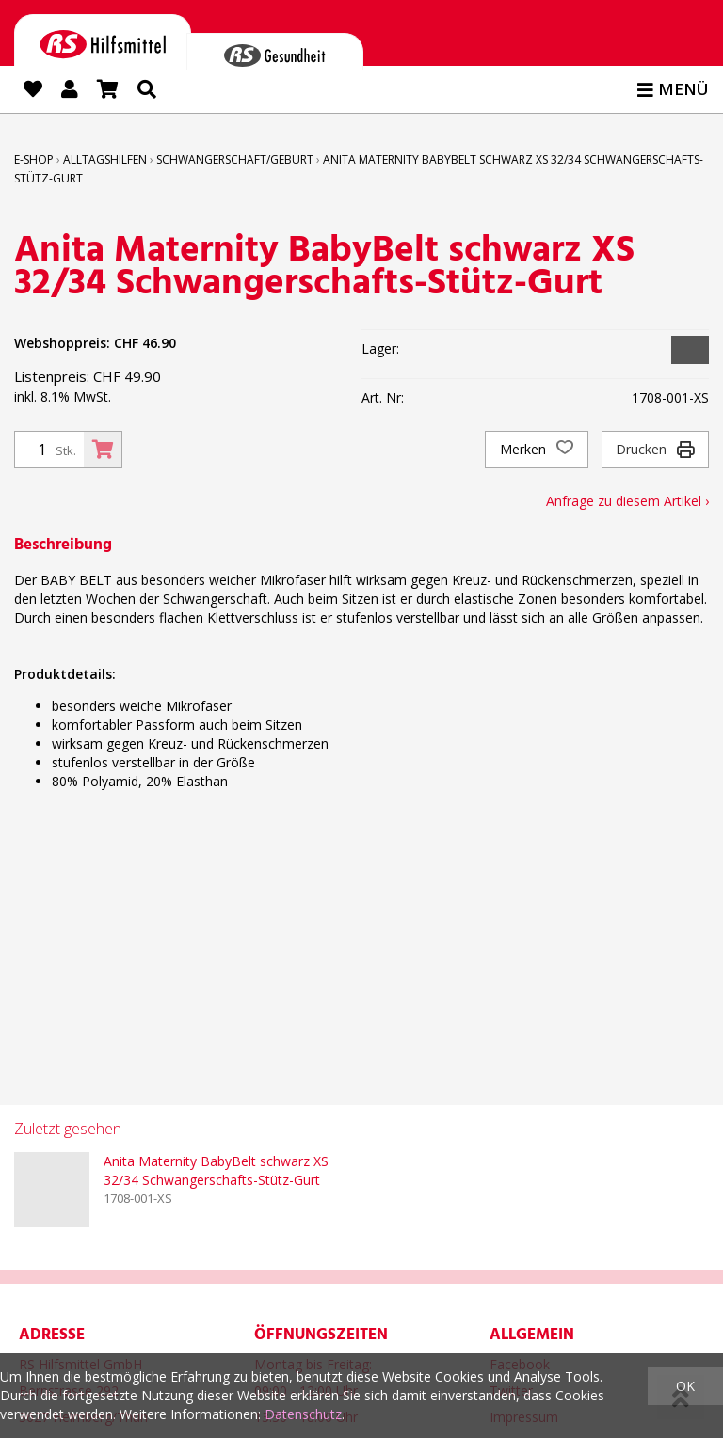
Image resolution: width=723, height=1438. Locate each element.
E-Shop (34, 159)
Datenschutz (303, 1414)
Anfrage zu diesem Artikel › (627, 501)
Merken (536, 449)
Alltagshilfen (105, 159)
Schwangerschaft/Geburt (234, 159)
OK (685, 1386)
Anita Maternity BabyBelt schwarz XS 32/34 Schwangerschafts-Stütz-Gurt (216, 1164)
